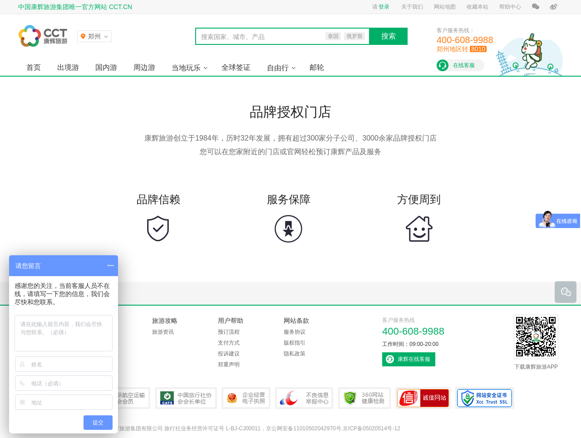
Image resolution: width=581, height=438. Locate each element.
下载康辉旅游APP (536, 342)
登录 (384, 7)
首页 (33, 67)
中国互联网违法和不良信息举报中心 (304, 398)
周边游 (144, 67)
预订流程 (229, 332)
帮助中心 (510, 7)
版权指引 (294, 343)
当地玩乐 (186, 68)
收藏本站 (477, 7)
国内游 (106, 67)
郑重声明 (229, 364)
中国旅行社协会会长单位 (186, 398)
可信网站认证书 (423, 398)
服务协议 (294, 332)
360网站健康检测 (364, 398)
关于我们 (412, 7)
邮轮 (317, 67)
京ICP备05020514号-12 (371, 428)
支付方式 (229, 343)
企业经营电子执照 (246, 398)
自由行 (278, 68)
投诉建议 (229, 353)
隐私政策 (294, 353)
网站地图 (445, 7)
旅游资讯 (163, 332)
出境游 (68, 67)
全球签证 (236, 67)
